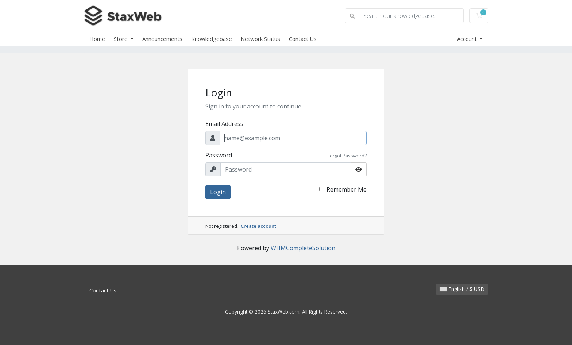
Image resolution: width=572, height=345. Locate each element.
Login (218, 192)
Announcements (162, 38)
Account (467, 38)
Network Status (260, 38)
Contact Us (303, 38)
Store (121, 38)
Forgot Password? (347, 155)
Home (97, 38)
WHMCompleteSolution (303, 248)
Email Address (224, 124)
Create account (258, 226)
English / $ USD (462, 288)
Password (218, 155)
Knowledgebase (211, 38)
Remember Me (346, 189)
